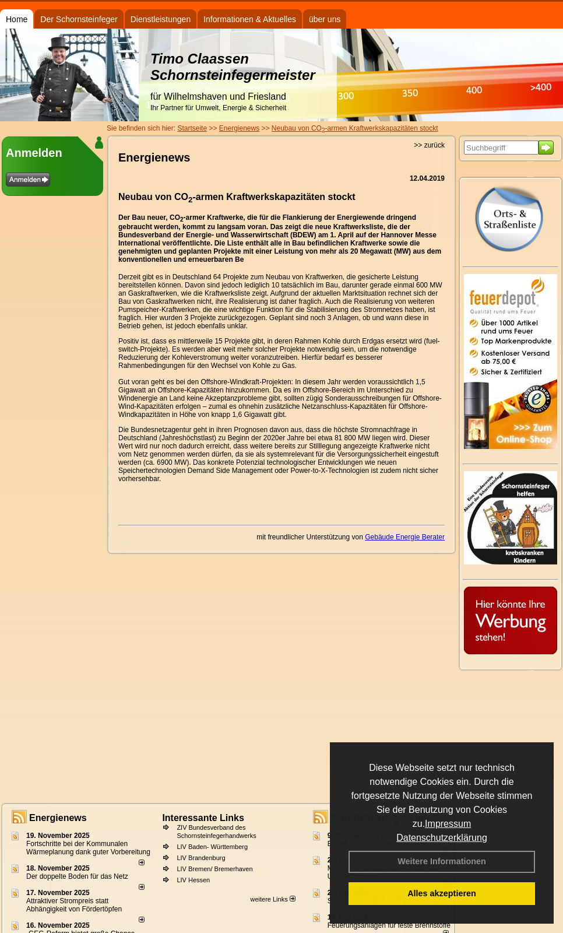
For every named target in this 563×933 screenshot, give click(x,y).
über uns (324, 19)
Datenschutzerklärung (441, 838)
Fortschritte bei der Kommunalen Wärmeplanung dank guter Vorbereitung (88, 848)
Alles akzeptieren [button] (441, 893)
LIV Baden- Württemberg (212, 846)
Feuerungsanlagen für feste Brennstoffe (389, 925)
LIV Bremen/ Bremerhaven (214, 868)
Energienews (58, 818)
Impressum (448, 824)
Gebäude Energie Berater (405, 537)
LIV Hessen (193, 879)
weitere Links (272, 899)
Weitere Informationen (441, 861)
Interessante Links (203, 818)
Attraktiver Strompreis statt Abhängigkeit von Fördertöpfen (74, 905)
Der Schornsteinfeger (78, 19)
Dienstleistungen (161, 19)
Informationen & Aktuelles (249, 19)
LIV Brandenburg (201, 857)
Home (16, 19)
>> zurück (429, 145)
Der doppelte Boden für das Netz (77, 876)
